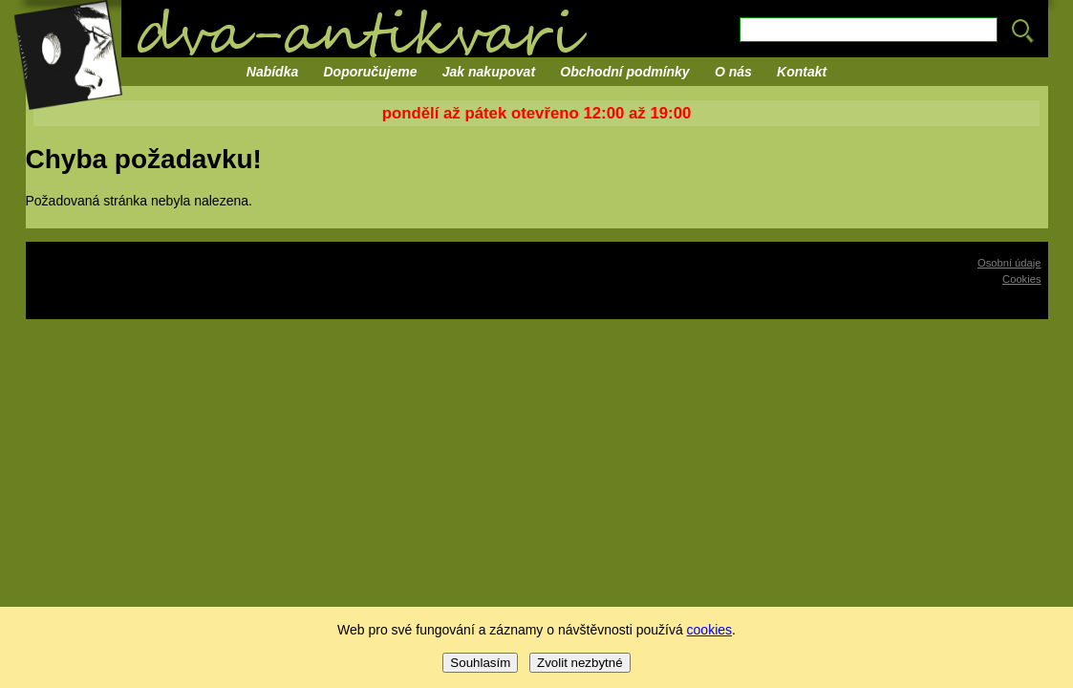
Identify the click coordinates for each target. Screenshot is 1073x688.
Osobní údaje (1009, 263)
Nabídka (272, 71)
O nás (733, 71)
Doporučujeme (371, 71)
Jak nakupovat (488, 71)
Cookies (1021, 279)
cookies (709, 629)
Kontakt (801, 71)
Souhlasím (480, 663)
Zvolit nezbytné (580, 663)
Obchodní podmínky (624, 71)
